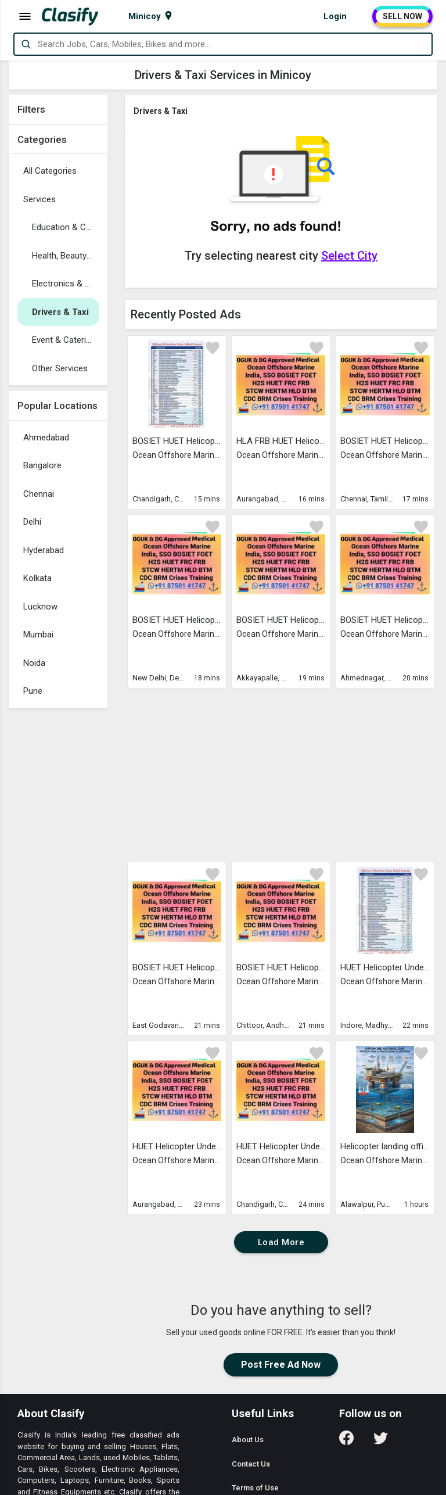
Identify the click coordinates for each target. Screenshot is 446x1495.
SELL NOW (402, 16)
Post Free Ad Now (281, 1364)
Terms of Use (255, 1487)
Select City (349, 256)
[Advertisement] (58, 888)
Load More (281, 1242)
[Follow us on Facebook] (346, 1441)
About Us (248, 1439)
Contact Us (251, 1464)
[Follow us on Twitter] (380, 1441)
